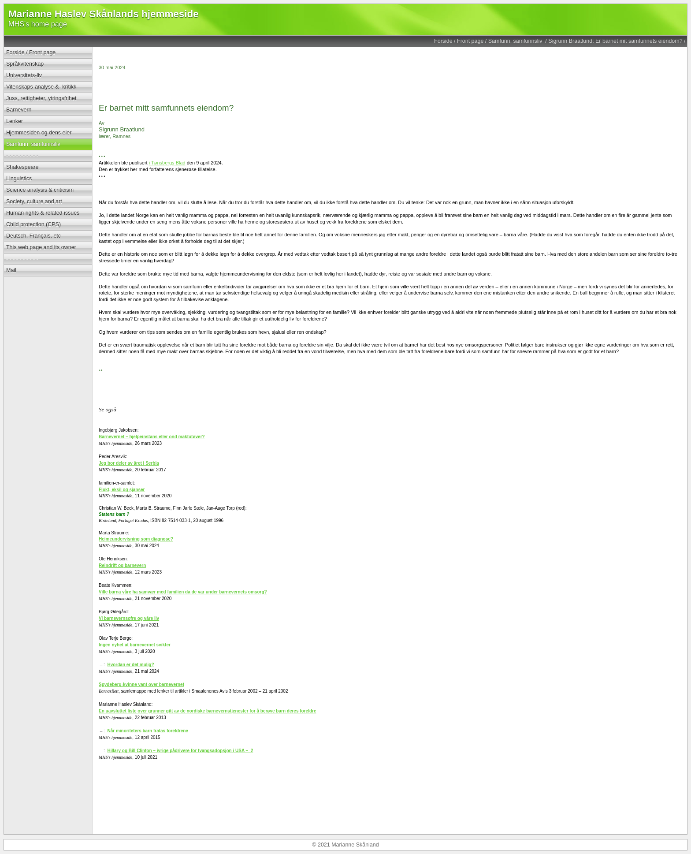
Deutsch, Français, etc (33, 236)
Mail (11, 270)
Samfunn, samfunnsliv (516, 41)
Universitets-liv (24, 75)
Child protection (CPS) (33, 224)
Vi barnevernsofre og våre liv (129, 618)
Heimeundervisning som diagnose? (136, 539)
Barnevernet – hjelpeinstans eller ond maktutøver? (152, 436)
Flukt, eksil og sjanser (122, 489)
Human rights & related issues (42, 213)
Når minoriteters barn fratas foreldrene (147, 730)
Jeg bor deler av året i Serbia (129, 463)
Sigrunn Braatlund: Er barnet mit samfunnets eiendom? (615, 41)
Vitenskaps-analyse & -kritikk (41, 87)
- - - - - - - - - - (22, 156)
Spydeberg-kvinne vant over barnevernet (141, 684)
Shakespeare (22, 167)
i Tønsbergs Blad (167, 162)
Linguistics (19, 178)
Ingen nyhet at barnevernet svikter (135, 644)
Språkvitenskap (25, 64)
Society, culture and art (34, 201)
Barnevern (19, 110)
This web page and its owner (41, 247)
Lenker (14, 121)
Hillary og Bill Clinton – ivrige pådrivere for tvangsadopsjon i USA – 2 (180, 750)
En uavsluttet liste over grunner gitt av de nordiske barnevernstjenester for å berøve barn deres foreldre (207, 711)
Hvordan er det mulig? (130, 664)
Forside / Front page (458, 41)
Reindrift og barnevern (122, 565)
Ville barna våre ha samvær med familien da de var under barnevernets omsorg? (183, 591)
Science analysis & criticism (40, 190)
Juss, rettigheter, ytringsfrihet (41, 98)
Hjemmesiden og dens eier (38, 133)
